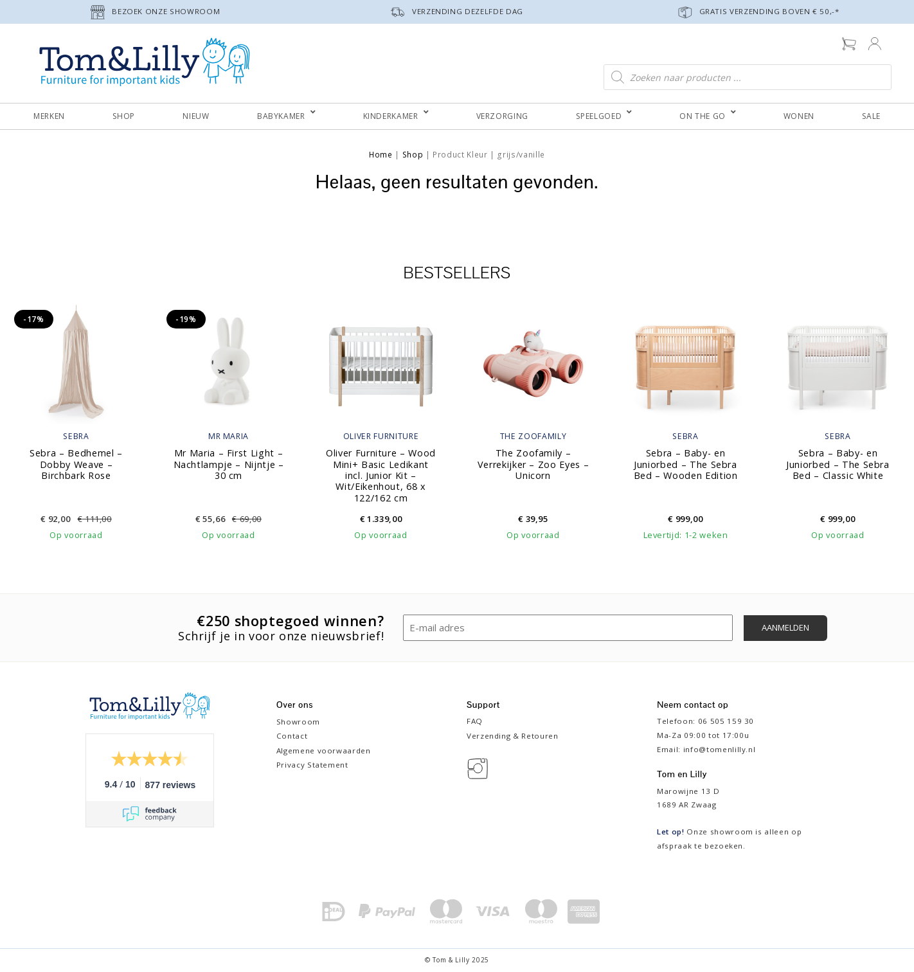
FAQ (475, 721)
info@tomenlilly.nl (719, 749)
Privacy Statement (312, 765)
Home (381, 154)
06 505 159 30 (726, 721)
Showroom (298, 721)
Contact (292, 736)
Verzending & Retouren (513, 736)
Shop (413, 154)
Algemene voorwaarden (323, 750)
